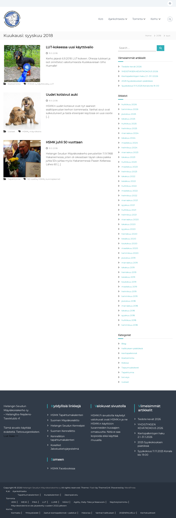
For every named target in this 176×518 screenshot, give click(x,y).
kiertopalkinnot (129, 353)
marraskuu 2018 (130, 305)
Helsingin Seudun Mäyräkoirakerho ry (41, 487)
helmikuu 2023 (129, 171)
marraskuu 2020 (130, 219)
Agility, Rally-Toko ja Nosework (89, 502)
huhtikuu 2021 (129, 210)
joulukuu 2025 (129, 114)
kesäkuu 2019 (128, 277)
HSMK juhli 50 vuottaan (64, 142)
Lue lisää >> (11, 436)
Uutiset (11, 131)
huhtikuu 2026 (129, 104)
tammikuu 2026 (130, 109)
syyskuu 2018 (128, 315)
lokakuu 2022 (128, 176)
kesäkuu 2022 (129, 181)
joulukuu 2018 (129, 301)
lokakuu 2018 (128, 310)
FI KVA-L (32, 84)
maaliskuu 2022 (130, 190)
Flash (92, 487)
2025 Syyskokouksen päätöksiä (137, 81)
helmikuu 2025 (129, 128)
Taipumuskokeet (130, 367)
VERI (13, 502)
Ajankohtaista (116, 19)
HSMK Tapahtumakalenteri (67, 415)
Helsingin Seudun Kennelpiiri (68, 425)
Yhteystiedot (31, 512)
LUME (54, 502)
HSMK (25, 131)
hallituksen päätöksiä (132, 348)
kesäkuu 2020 (129, 238)
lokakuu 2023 (128, 157)
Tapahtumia (14, 179)
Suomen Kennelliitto (63, 431)
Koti (100, 19)
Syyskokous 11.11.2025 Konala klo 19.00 (140, 85)
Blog (124, 343)
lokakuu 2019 (128, 267)
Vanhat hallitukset (105, 512)
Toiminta (137, 19)
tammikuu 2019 (130, 296)
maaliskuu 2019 (129, 286)
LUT (52, 84)
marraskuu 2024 (130, 133)
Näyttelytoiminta (118, 502)
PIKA (34, 502)
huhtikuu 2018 (129, 320)
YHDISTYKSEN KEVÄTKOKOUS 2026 (140, 71)
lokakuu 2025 (128, 118)
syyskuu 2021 (128, 205)
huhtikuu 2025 (129, 123)
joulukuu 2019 (129, 258)
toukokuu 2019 (129, 281)
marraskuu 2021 (130, 200)
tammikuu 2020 (130, 253)
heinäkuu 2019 (129, 272)
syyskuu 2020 (129, 229)
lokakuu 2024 (128, 138)
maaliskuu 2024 (130, 142)
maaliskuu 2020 (130, 248)
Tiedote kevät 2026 (131, 66)
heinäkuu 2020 (129, 234)
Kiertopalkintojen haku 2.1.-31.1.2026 (140, 76)
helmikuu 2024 (129, 147)
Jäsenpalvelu (71, 495)
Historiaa (86, 512)
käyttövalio (43, 84)
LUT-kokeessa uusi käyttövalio (69, 47)
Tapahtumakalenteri (28, 495)
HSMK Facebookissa (63, 468)
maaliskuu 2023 (130, 166)
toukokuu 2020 (129, 243)
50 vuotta (32, 179)
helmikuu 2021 (129, 214)
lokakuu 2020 (129, 224)
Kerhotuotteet (147, 512)
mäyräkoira (35, 131)
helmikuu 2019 (129, 291)
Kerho (154, 19)
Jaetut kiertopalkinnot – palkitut (60, 512)
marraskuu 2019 (130, 262)
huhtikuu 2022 (129, 186)
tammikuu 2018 (130, 325)
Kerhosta (15, 512)
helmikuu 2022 (129, 195)
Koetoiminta (14, 84)
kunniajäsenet (53, 179)
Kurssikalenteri (51, 495)
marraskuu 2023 (130, 152)
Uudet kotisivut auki (62, 95)
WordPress (129, 487)
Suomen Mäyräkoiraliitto (65, 420)
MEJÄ (24, 502)
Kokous (125, 362)
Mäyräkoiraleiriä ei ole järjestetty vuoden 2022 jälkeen (39, 505)
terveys (125, 377)
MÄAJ (66, 502)
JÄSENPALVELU (127, 512)
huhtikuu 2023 (129, 162)
